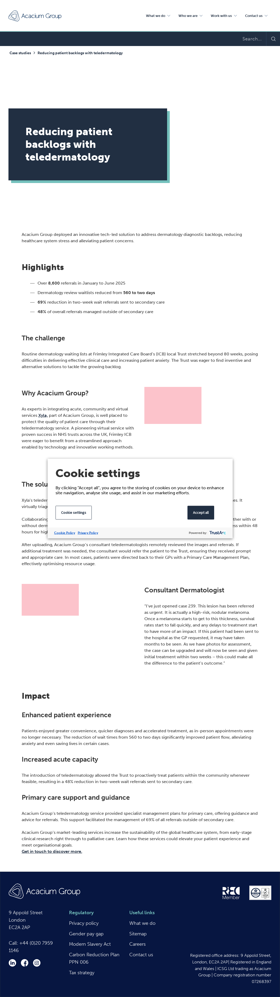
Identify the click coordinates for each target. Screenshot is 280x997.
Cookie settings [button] (73, 512)
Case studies (20, 53)
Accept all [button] (201, 512)
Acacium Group (34, 16)
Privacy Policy (88, 533)
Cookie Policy (64, 533)
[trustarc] (217, 533)
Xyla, (43, 415)
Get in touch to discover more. (52, 851)
